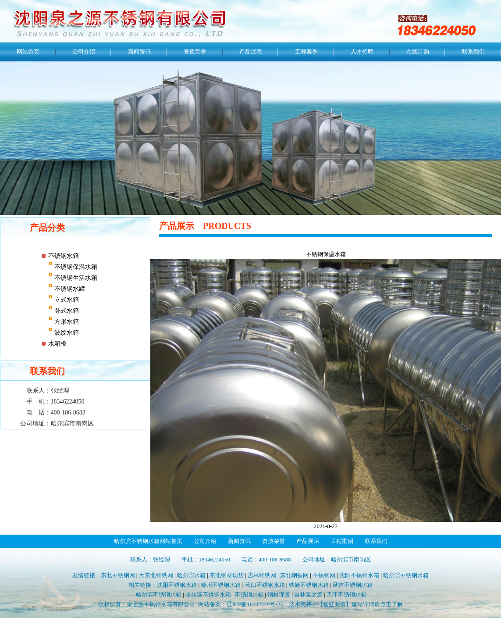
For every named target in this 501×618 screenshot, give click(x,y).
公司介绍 (83, 51)
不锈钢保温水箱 (75, 267)
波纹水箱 (66, 332)
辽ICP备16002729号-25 (255, 604)
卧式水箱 (66, 310)
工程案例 (306, 51)
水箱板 (57, 343)
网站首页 (28, 51)
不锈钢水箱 (63, 256)
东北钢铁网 (294, 575)
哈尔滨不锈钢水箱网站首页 (148, 541)
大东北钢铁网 (156, 575)
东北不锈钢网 (118, 575)
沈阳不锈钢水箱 (359, 575)
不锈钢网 (324, 575)
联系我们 (473, 51)
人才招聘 (362, 51)
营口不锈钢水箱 (265, 585)
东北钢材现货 (227, 575)
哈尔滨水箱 (191, 575)
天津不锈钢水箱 (346, 594)
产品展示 (250, 51)
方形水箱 (66, 321)
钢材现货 (278, 594)
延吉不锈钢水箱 (353, 585)
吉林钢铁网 (262, 575)
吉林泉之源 (308, 594)
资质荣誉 (195, 51)
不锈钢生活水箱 (75, 278)
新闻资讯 (139, 51)
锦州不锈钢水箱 (221, 585)
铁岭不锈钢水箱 (309, 585)
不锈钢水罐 (69, 289)
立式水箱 (66, 299)
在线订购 (417, 51)
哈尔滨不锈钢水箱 (406, 575)
